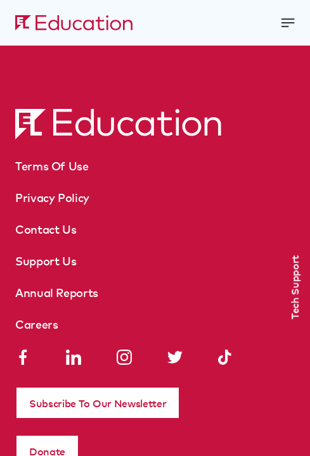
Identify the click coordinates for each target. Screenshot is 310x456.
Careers (36, 323)
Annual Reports (56, 292)
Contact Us (45, 228)
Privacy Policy (52, 197)
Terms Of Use (52, 165)
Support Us (45, 260)
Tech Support (294, 287)
